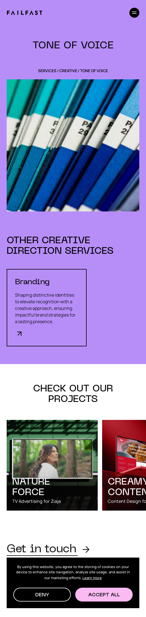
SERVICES (47, 71)
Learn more (92, 577)
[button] (42, 595)
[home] (24, 13)
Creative (68, 71)
